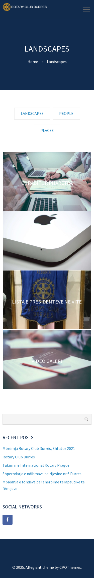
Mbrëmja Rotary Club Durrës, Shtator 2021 (39, 448)
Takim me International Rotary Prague (36, 465)
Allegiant (34, 567)
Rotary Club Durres (19, 456)
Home (33, 61)
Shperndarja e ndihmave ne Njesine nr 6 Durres (42, 473)
